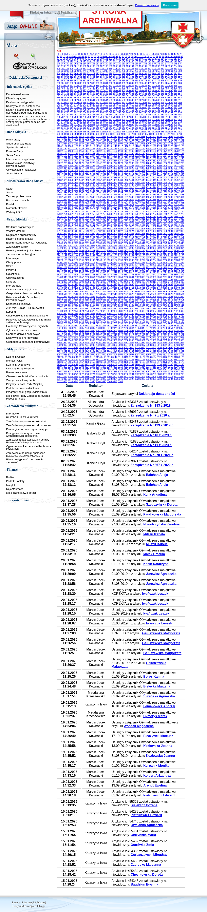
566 (110, 97)
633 (149, 102)
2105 (114, 250)
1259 (142, 160)
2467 (81, 289)
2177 (131, 257)
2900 (59, 335)
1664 (92, 204)
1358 (181, 170)
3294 (75, 376)
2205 (159, 260)
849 (80, 122)
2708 (142, 313)
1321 (103, 168)
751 (158, 112)
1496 (181, 185)
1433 (86, 180)
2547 (142, 296)
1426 (176, 177)
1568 (70, 194)
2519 (114, 294)
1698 (153, 207)
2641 (153, 306)
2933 (114, 337)
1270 (75, 163)
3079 (159, 352)
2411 (153, 282)
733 (80, 112)
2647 (59, 308)
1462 (120, 182)
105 (123, 59)
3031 (148, 347)
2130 (126, 253)
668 (175, 105)
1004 (129, 134)
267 (71, 73)
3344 (98, 381)
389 (97, 83)
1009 (156, 134)
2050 (64, 245)
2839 (103, 328)
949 (136, 129)
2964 (159, 340)
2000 (170, 238)
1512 (142, 187)
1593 (81, 197)
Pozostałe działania (18, 200)
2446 (92, 287)
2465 (70, 289)
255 (145, 71)
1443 (142, 180)
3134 (81, 359)
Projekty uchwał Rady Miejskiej (24, 384)
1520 (59, 190)
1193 (159, 153)
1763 (131, 214)
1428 (59, 180)
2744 (86, 318)
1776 (75, 216)
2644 (170, 306)
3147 (153, 359)
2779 (153, 320)
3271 (75, 374)
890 (132, 124)
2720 (81, 316)
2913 (131, 335)
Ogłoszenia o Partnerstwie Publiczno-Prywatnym (28, 447)
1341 (86, 170)
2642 (159, 306)
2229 (165, 262)
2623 (181, 304)
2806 (176, 323)
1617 (86, 199)
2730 (137, 316)
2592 (137, 301)
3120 (131, 357)
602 (141, 100)
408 (180, 83)
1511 (137, 187)
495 (180, 90)
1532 (126, 190)
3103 (165, 354)
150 (67, 63)
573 (141, 97)
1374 (142, 173)
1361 (70, 173)
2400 (92, 282)
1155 (75, 151)
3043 (86, 350)
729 (63, 112)
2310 (103, 272)
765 (93, 114)
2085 (131, 248)
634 (154, 102)
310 (132, 76)
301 (93, 76)
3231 (109, 369)
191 (119, 66)
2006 (75, 240)
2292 (131, 270)
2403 (109, 282)
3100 (148, 354)
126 (89, 61)
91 (73, 59)
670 (58, 107)
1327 (137, 168)
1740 (131, 211)
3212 (131, 367)
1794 (176, 216)
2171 (98, 257)
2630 (92, 306)
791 (80, 117)
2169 (86, 257)
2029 (75, 243)
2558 (75, 299)
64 (116, 56)
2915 (142, 335)
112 (154, 59)
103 (115, 59)
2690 (170, 311)
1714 (114, 209)
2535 (75, 296)
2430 (131, 284)
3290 (181, 374)
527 (67, 95)
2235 (70, 265)
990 (63, 134)
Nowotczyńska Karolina (161, 524)
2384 (131, 279)
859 (123, 122)
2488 (70, 291)
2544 (126, 296)
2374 (75, 279)
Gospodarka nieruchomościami (24, 293)
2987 (159, 342)
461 (158, 88)
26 (125, 54)
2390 (165, 279)
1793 (170, 216)
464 (171, 88)
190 (115, 66)
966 (84, 131)
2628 (81, 306)
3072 (120, 352)
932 (63, 129)
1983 (75, 238)
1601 (126, 197)
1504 (98, 187)
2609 (103, 304)
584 (63, 100)
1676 (159, 204)
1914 (75, 231)
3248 (75, 371)
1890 (70, 228)
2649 (70, 308)
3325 (120, 379)
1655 (170, 202)
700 (63, 110)
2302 (59, 272)
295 (67, 76)
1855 (131, 223)
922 (145, 126)
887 (119, 124)
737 (97, 112)
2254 (176, 265)
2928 (86, 337)
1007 (145, 134)
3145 (142, 359)
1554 (120, 192)
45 (58, 56)
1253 (109, 160)
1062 (70, 141)
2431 (137, 284)
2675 (86, 311)
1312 (181, 165)
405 (167, 83)
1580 (137, 194)
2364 (148, 277)
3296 (86, 376)
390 (102, 83)
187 (102, 66)
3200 (64, 367)
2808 (59, 325)
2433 (148, 284)
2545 (131, 296)
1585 (165, 194)
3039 (64, 350)
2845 (137, 328)
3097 (131, 354)
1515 (159, 187)
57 (95, 56)
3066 (86, 352)
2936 (131, 337)
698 (180, 107)
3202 (75, 367)
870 (171, 122)
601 (136, 100)
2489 (75, 291)
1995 (142, 238)
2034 (103, 243)
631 (141, 102)
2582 (81, 301)
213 (89, 68)
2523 (137, 294)
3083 (181, 352)
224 (136, 68)
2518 (109, 294)
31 (141, 54)
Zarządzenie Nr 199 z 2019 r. (152, 425)
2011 (103, 240)
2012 (109, 240)
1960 (75, 236)
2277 (176, 267)
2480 (153, 289)
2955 (109, 340)
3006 (137, 345)
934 (71, 129)
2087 (142, 248)
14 (88, 54)
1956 (181, 233)
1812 (148, 219)
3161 (103, 362)
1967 (114, 236)
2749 (114, 318)
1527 (98, 190)
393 (115, 83)
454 (128, 88)
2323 (176, 272)
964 (76, 131)
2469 (92, 289)
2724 (103, 316)
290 (171, 73)
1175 (59, 153)
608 (167, 100)
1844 (70, 223)
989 (58, 134)
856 (110, 122)
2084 (126, 248)
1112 (92, 146)
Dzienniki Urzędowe (18, 364)
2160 (165, 255)
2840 (109, 328)
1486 (126, 185)
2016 (131, 240)
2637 (131, 306)
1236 (142, 158)
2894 (153, 333)
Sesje (9, 192)
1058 (176, 139)
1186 (120, 153)
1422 (153, 177)
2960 (137, 340)
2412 (159, 282)
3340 (75, 381)
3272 (81, 374)
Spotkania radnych (17, 147)
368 (132, 80)
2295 (148, 270)
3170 (153, 362)
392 (110, 83)
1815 (165, 219)
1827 (103, 221)
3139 (109, 359)
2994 (70, 345)
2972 (75, 342)
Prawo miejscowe (16, 372)
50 (73, 56)
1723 (165, 209)
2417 (59, 284)
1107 (64, 146)
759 (67, 114)
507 (106, 93)
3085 (64, 354)
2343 (159, 274)
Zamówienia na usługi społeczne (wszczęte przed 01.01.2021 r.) (25, 454)
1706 (70, 209)
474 (89, 90)
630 (136, 102)
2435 (159, 284)
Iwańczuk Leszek (155, 593)
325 (71, 78)
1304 (137, 165)
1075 (142, 141)
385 (80, 83)
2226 (148, 262)
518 (154, 93)
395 (123, 83)
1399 (153, 175)
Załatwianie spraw (17, 246)
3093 (109, 354)
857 (115, 122)
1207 (109, 156)
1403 (176, 175)
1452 (64, 182)
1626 (137, 199)
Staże (9, 266)
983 (158, 131)
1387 (86, 175)
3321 (98, 379)
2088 (148, 248)
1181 (92, 153)
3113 (92, 357)
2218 (103, 262)
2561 (92, 299)
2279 (59, 270)
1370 (120, 173)
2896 (165, 333)
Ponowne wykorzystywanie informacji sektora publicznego (28, 321)
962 (67, 131)
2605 (81, 304)
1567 (64, 194)
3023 (103, 347)
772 (123, 114)
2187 (59, 260)
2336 (120, 274)
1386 (81, 175)
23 (116, 54)
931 (58, 129)
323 (63, 78)
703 (76, 110)
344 (154, 78)
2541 (109, 296)
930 (180, 126)
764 (89, 114)
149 (63, 63)
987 (175, 131)
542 (132, 95)
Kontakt (10, 204)
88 (64, 59)
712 (115, 110)
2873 (165, 330)
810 (162, 117)
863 (141, 122)
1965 (103, 236)
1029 (142, 136)
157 (97, 63)
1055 (159, 139)
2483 (170, 289)
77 (157, 56)
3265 (170, 371)
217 (106, 68)
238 (71, 71)
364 (115, 80)
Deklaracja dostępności (20, 102)
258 (158, 71)
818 (71, 119)
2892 (142, 333)
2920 (170, 335)
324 (67, 78)
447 (97, 88)
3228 (92, 369)
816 (63, 119)
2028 (70, 243)
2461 (176, 287)
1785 (126, 216)
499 (71, 93)
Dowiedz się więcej (147, 5)
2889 (126, 333)
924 (154, 126)
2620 (165, 304)
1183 (103, 153)
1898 (114, 228)
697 (175, 107)
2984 (142, 342)
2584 (92, 301)
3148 (159, 359)
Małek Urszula (154, 554)
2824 (148, 325)
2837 (92, 328)
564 (102, 97)
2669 (181, 308)
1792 (165, 216)
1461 (114, 182)
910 (93, 126)
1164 (126, 151)
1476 (70, 185)
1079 (165, 141)
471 (76, 90)
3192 (148, 364)
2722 (92, 316)
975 (123, 131)
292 (180, 73)
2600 (181, 301)
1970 (131, 236)
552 (175, 95)
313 (145, 76)
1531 (120, 190)
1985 (86, 238)
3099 (142, 354)
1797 (64, 219)
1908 (170, 228)
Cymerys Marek (155, 716)
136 (132, 61)
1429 (64, 180)
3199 (59, 367)
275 (106, 73)
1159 (98, 151)
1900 (126, 228)
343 (149, 78)
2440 (59, 287)
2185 (176, 257)
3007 (142, 345)
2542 (114, 296)
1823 (81, 221)
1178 (75, 153)
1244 (59, 160)
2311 (109, 272)
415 (84, 85)
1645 (114, 202)
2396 (70, 282)
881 (93, 124)
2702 (109, 313)
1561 (159, 192)
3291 (59, 376)
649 (93, 105)
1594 (86, 197)
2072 (59, 248)
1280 (131, 163)
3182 (92, 364)
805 (141, 117)
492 (167, 90)
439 (63, 88)
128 (97, 61)
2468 (86, 289)
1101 (159, 143)
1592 (75, 197)
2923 (59, 337)
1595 (92, 197)
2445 (86, 287)
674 (76, 107)
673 (71, 107)
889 (128, 124)
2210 (59, 262)
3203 (81, 367)
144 (167, 61)
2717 (64, 316)
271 (89, 73)
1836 (153, 221)
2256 (59, 267)
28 (131, 54)
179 (67, 66)
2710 (153, 313)
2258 (70, 267)
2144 (75, 255)
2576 (176, 299)
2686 (148, 311)
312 (141, 76)
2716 (59, 316)
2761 (181, 318)
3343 (92, 381)
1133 (81, 148)
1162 (114, 151)
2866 (126, 330)
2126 (103, 253)
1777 (81, 216)
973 (115, 131)
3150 (170, 359)
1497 (59, 187)
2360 (126, 277)
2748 (109, 318)
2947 (64, 340)
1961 (81, 236)
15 (91, 54)
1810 (137, 219)
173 (167, 63)
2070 (176, 245)
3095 (120, 354)
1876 (120, 226)
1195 (170, 153)
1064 (81, 141)
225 (141, 68)
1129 (59, 148)
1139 (114, 148)
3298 (98, 376)
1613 (64, 199)
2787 (70, 323)
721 (154, 110)
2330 (86, 274)
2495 (109, 291)
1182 (98, 153)
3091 (98, 354)
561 (89, 97)
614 (67, 102)
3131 (64, 359)
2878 (64, 333)
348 (171, 78)
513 (132, 93)
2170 (92, 257)
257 (154, 71)
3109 (70, 357)
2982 (131, 342)
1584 (159, 194)
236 (63, 71)
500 (76, 93)
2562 (98, 299)
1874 (109, 226)
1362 (75, 173)
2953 (98, 340)
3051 (131, 350)
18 (100, 54)
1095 (126, 143)
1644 (109, 202)
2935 (126, 337)
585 (67, 100)
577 (158, 97)
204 (175, 66)
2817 (109, 325)
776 (141, 114)
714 (123, 110)
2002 (181, 238)
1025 (120, 136)
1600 (120, 197)
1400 (159, 175)
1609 (170, 197)
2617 (148, 304)
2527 (159, 294)
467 (58, 90)
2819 (120, 325)
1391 (109, 175)
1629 (153, 199)
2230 (170, 262)
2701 (103, 313)
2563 (103, 299)
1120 (137, 146)
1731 (81, 211)
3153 (59, 362)
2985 (148, 342)
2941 (159, 337)
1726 (181, 209)
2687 (153, 311)
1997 (153, 238)
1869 (81, 226)
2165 (64, 257)
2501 (142, 291)
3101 (153, 354)
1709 (86, 209)
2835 (81, 328)
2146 (86, 255)
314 (149, 76)
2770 (103, 320)
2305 (75, 272)
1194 (165, 153)
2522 (131, 294)
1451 (59, 182)
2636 (126, 306)
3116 (109, 357)
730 (67, 112)
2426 (109, 284)
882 (97, 124)
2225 (142, 262)
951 (145, 129)
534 (97, 95)
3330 (148, 379)
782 (167, 114)
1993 (131, 238)
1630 (159, 199)
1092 (109, 143)
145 (171, 61)
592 (97, 100)
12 (82, 54)
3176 (59, 364)
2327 (70, 274)
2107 (126, 250)
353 (67, 80)
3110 (75, 357)
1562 (165, 192)
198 (149, 66)
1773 (59, 216)
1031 (153, 136)
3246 (64, 371)
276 (110, 73)
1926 (142, 231)
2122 (81, 253)
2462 (181, 287)
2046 (170, 243)
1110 (81, 146)
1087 (81, 143)
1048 (120, 139)
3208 (109, 367)
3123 (148, 357)
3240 (159, 369)
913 (106, 126)
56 (92, 56)
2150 (109, 255)
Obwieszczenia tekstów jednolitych (27, 376)
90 (70, 59)
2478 (142, 289)
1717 (131, 209)
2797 (126, 323)
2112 (153, 250)
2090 (159, 248)
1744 (153, 211)
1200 (70, 156)
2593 (142, 301)
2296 (153, 270)
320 (175, 76)
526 (63, 95)
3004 (126, 345)
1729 (70, 211)
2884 (98, 333)
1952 (159, 233)
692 (154, 107)
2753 (137, 318)
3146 (148, 359)
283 (141, 73)
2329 (81, 274)
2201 (137, 260)
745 (132, 112)
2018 (142, 240)
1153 (64, 151)
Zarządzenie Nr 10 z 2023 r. (151, 435)
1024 (114, 136)
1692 (120, 207)
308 (123, 76)
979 (141, 131)
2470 (98, 289)
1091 (103, 143)
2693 (59, 313)
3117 (114, 357)
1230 (109, 158)
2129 (120, 253)
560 (84, 97)
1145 (148, 148)
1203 (86, 156)
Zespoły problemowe (18, 196)
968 (93, 131)
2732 (148, 316)
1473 (181, 182)
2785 (59, 323)
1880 (142, 226)
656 (123, 105)
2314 (126, 272)
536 (106, 95)
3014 (181, 345)
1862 (170, 223)
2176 (126, 257)
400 (145, 83)
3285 (153, 374)
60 (104, 56)
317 (162, 76)
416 (89, 85)
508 (110, 93)
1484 (114, 185)
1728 (64, 211)
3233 (120, 369)
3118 (120, 357)
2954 (103, 340)
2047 (176, 243)
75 (151, 56)
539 (119, 95)
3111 (81, 357)
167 (141, 63)
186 (97, 66)
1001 (112, 134)
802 (128, 117)
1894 (92, 228)
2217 (98, 262)
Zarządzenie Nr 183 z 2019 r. (152, 405)
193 (128, 66)
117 (175, 59)
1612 (59, 199)
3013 (176, 345)
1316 (75, 168)
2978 (109, 342)
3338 (64, 381)
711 (110, 110)
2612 (120, 304)
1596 (98, 197)
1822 (75, 221)
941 (102, 129)
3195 (165, 364)
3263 (159, 371)
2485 (181, 289)
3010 (159, 345)
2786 (64, 323)
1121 (142, 146)
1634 (181, 199)
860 (128, 122)
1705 (64, 209)
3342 (86, 381)
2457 (153, 287)
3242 (170, 369)
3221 (181, 367)
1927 (148, 231)
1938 (81, 233)
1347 (120, 170)
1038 (64, 139)
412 (71, 85)
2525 (148, 294)
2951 (86, 340)
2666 (165, 308)
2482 (165, 289)
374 (158, 80)
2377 (92, 279)
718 (141, 110)
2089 (153, 248)
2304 (70, 272)
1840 (176, 221)
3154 (64, 362)
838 (158, 119)
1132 (75, 148)
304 (106, 76)
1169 (153, 151)
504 (93, 93)
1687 (92, 207)
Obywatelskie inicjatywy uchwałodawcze (20, 164)
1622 (114, 199)
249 (119, 71)
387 (89, 83)
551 (171, 95)
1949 (142, 233)
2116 (176, 250)
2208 (176, 260)
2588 (114, 301)
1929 (159, 231)
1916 (86, 231)
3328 (137, 379)
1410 (86, 177)
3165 (126, 362)
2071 (181, 245)
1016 (70, 136)
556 (67, 97)
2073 (64, 248)
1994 (137, 238)
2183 (165, 257)
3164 (120, 362)
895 (154, 124)
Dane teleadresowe (18, 94)
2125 (98, 253)
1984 (81, 238)
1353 (153, 170)
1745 (159, 211)
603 (145, 100)
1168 (148, 151)
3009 (153, 345)
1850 (103, 223)
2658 (120, 308)
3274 (92, 374)
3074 (131, 352)
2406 (126, 282)
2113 (159, 250)
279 (123, 73)
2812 (81, 325)
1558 (142, 192)
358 (89, 80)
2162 (176, 255)
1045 (103, 139)
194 (132, 66)
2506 (170, 291)
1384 (70, 175)
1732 (86, 211)
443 (80, 88)
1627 (142, 199)
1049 (126, 139)
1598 (109, 197)
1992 (126, 238)
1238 (153, 158)
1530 (114, 190)
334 (110, 78)
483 (128, 90)
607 (162, 100)
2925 (70, 337)
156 (93, 63)
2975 (92, 342)
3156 (75, 362)
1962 (86, 236)
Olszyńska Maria (143, 835)
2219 (109, 262)
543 (136, 95)
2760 (176, 318)
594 (106, 100)
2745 (92, 318)
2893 (148, 333)
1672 (137, 204)
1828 (109, 221)
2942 (165, 337)
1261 (153, 160)
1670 (126, 204)
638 (171, 102)
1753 (75, 214)
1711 (98, 209)
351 (58, 80)
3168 (142, 362)
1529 (109, 190)
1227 (92, 158)
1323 (114, 168)
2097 (70, 250)
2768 (92, 320)
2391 (170, 279)
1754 (81, 214)
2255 (181, 265)
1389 (98, 175)
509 (115, 93)
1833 (137, 221)
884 (106, 124)
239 (76, 71)
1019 (86, 136)
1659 (64, 204)
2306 (81, 272)
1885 (170, 226)
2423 (92, 284)
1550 (98, 192)
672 (67, 107)
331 (97, 78)
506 (102, 93)
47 (64, 56)
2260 (81, 267)
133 (119, 61)
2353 (86, 277)
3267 (181, 371)
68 (129, 56)
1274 (98, 163)
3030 (142, 347)
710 (106, 110)
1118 (126, 146)
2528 (165, 294)
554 (58, 97)
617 (80, 102)
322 (58, 78)
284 (145, 73)
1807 (120, 219)
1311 (176, 165)
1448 (170, 180)
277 (115, 73)
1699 (159, 207)
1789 (148, 216)
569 (123, 97)
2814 (92, 325)
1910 (181, 228)
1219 (176, 156)
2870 (148, 330)
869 (167, 122)
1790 (153, 216)
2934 (120, 337)
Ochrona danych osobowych (23, 333)
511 (123, 93)
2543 (120, 296)
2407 (131, 282)
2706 (131, 313)
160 (110, 63)
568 (119, 97)
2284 (86, 270)
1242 (176, 158)
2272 (148, 267)
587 (76, 100)
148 (58, 63)
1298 (103, 165)
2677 (98, 311)
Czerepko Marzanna (146, 864)
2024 (176, 240)
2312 (114, 272)
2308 (92, 272)
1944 (114, 233)
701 (67, 110)
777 (145, 114)
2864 (114, 330)
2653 (92, 308)
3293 (70, 376)
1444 (148, 180)
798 (110, 117)
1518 (176, 187)
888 (123, 124)
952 (149, 129)
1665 (98, 204)
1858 (148, 223)
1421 (148, 177)
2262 (92, 267)
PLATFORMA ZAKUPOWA (22, 417)
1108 (70, 146)
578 (162, 97)
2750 (120, 318)
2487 (64, 291)
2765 (75, 320)
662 (149, 105)
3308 (153, 376)
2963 (153, 340)
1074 (137, 141)
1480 (92, 185)
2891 (137, 333)
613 (63, 102)
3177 (64, 364)
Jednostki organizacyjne (20, 254)
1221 (59, 158)
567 (115, 97)
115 (167, 59)
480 (115, 90)
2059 (114, 245)
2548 (148, 296)
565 (106, 97)
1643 (103, 202)
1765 (142, 214)
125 (84, 61)
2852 (176, 328)
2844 (131, 328)
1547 (81, 192)
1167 (142, 151)
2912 (126, 335)
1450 (181, 180)
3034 (165, 347)
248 (115, 71)
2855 (64, 330)
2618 (153, 304)
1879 (137, 226)
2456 (148, 287)
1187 (126, 153)
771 (119, 114)
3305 (137, 376)
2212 (70, 262)
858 (119, 122)
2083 (120, 248)
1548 (86, 192)
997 (93, 134)
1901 (131, 228)
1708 (81, 209)
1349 (131, 170)
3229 (98, 369)
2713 (170, 313)
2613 (126, 304)
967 (89, 131)
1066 (92, 141)
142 (158, 61)
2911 (120, 335)
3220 (176, 367)
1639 (81, 202)
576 (154, 97)
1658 (59, 204)
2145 (81, 255)
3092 (103, 354)
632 (145, 102)
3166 (131, 362)
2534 (70, 296)
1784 (120, 216)
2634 (114, 306)
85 (182, 56)
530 (80, 95)
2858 (81, 330)
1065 (86, 141)
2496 (114, 291)
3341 (81, 381)
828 (115, 119)
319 (171, 76)
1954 (170, 233)
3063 (70, 352)
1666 (103, 204)
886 (115, 124)
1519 (181, 187)
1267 (59, 163)
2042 (148, 243)
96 (89, 59)
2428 (120, 284)
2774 (126, 320)
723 (162, 110)
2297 (159, 270)
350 (180, 78)
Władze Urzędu (15, 230)
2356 (103, 277)
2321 (165, 272)
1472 (176, 182)
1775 (70, 216)
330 (93, 78)
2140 (181, 253)
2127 (109, 253)
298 (80, 76)
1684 (75, 207)
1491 (153, 185)
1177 (70, 153)
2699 (92, 313)
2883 (92, 333)
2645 (176, 306)
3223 (64, 369)
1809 (131, 219)
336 (119, 78)
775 (136, 114)
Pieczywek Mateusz (158, 736)
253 (136, 71)
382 (67, 83)
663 (154, 105)
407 (175, 83)
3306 (142, 376)
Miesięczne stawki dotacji (21, 492)
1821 (70, 221)
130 (106, 61)
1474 (59, 185)
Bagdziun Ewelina (144, 884)
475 (93, 90)
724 (167, 110)
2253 (170, 265)
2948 (70, 340)
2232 (181, 262)
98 (95, 59)
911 (97, 126)
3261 (148, 371)
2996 (81, 345)
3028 (131, 347)
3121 (137, 357)
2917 (153, 335)
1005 (134, 134)
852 (93, 122)
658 (132, 105)
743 (123, 112)
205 (180, 66)
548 (158, 95)
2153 (126, 255)
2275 (165, 267)
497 (63, 93)
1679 (176, 204)
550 (167, 95)
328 (84, 78)
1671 (131, 204)
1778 (86, 216)
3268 (59, 374)
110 (145, 59)
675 (80, 107)
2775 (131, 320)
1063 (75, 141)
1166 (137, 151)
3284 (148, 374)
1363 (81, 173)
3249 (81, 371)
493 (171, 90)
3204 (86, 367)
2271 (142, 267)
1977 (170, 236)
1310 (170, 165)
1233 (126, 158)
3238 (148, 369)
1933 (181, 231)
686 (128, 107)
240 (80, 71)
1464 (131, 182)
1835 (148, 221)
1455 (81, 182)
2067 (159, 245)
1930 (165, 231)
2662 (142, 308)
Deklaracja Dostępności (26, 77)
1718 (137, 209)
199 (154, 66)
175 (175, 63)
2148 (98, 255)
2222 (126, 262)
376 (167, 80)
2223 (131, 262)
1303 (131, 165)
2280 (64, 270)
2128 (114, 253)
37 (159, 54)
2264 (103, 267)
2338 (131, 274)
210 (76, 68)
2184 (170, 257)
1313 (59, 168)
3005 (131, 345)
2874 (170, 330)
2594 (148, 301)
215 (97, 68)
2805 (170, 323)
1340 (81, 170)
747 (141, 112)
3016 (64, 347)
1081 (176, 141)
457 (141, 88)
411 (67, 85)
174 (171, 63)
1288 (176, 163)
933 (67, 129)
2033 (98, 243)
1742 (142, 211)
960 (58, 131)
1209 (120, 156)
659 (136, 105)
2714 (176, 313)
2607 (92, 304)
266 (67, 73)
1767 (153, 214)
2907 (98, 335)
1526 (92, 190)
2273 (153, 267)
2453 (131, 287)
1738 (120, 211)
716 (132, 110)
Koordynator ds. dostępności (23, 106)
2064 (142, 245)
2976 (98, 342)
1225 (81, 158)
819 (76, 119)
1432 (81, 180)
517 (149, 93)
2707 (137, 313)
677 (89, 107)
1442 (137, 180)
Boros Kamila (153, 676)
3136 (92, 359)
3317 (75, 379)
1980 (59, 238)
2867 (131, 330)
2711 (159, 313)
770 (115, 114)
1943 (109, 233)
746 (136, 112)
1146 (153, 148)
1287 (170, 163)
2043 (153, 243)
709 (102, 110)
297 (76, 76)
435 (171, 85)
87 (61, 59)
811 (167, 117)
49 (70, 56)
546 (149, 95)
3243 (176, 369)
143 (162, 61)
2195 (103, 260)
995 (84, 134)
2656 (109, 308)
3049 (120, 350)
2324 (181, 272)
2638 (137, 306)
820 (80, 119)
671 (63, 107)
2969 (59, 342)
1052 (142, 139)
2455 (142, 287)
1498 (64, 187)
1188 (131, 153)
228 (154, 68)
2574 (165, 299)
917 (123, 126)
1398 (148, 175)
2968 (181, 340)
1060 (59, 141)
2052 (75, 245)
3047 (109, 350)
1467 (148, 182)
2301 (181, 270)
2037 (120, 243)
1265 (176, 160)
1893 (86, 228)
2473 (114, 289)
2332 (98, 274)
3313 (181, 376)
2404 (114, 282)
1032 (159, 136)
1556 (131, 192)
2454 (137, 287)
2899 (181, 333)
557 (71, 97)
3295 (81, 376)
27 (128, 54)
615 (71, 102)
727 (180, 110)
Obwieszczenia (15, 277)
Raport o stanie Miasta (19, 238)
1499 (70, 187)
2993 (64, 345)
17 (97, 54)
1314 (64, 168)
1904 (148, 228)
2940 (153, 337)
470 (71, 90)
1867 (70, 226)
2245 (126, 265)
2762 (59, 320)
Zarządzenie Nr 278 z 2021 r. (152, 455)
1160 (103, 151)
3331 (153, 379)
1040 (75, 139)
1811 (142, 219)
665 (162, 105)
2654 (98, 308)
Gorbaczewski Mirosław (149, 854)
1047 (114, 139)
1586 (170, 194)
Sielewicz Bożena (144, 805)
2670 (59, 311)
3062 (64, 352)
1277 (114, 163)
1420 (142, 177)
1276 (109, 163)
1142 (131, 148)
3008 (148, 345)
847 (71, 122)
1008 (151, 134)
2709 (148, 313)
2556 (64, 299)
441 (71, 88)
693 (158, 107)
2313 (120, 272)
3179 (75, 364)
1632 (170, 199)
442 (76, 88)
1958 (64, 236)
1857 (142, 223)
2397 (75, 282)
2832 (64, 328)
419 (102, 85)
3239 (153, 369)
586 (71, 100)
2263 (98, 267)
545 (145, 95)
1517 (170, 187)
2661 (137, 308)
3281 (131, 374)
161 (115, 63)
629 (132, 102)
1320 (98, 168)
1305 (142, 165)
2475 (126, 289)
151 (71, 63)
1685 (81, 207)
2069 (170, 245)
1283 (148, 163)
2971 (70, 342)
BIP (59, 51)
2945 (181, 337)
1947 (131, 233)
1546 (75, 192)
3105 (176, 354)
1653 (159, 202)
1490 (148, 185)
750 (154, 112)
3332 (159, 379)
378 (175, 80)
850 (84, 122)
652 (106, 105)
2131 (131, 253)
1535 (142, 190)
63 (113, 56)
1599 (114, 197)
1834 (142, 221)
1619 (98, 199)
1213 (142, 156)
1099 (148, 143)
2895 (159, 333)
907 (80, 126)
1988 (103, 238)
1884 (165, 226)
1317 (81, 168)
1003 (123, 134)
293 (58, 76)
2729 (131, 316)
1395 (131, 175)
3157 (81, 362)
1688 (98, 207)
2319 (153, 272)
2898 (176, 333)
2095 (59, 250)
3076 (142, 352)
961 (63, 131)
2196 (109, 260)
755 (175, 112)
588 (80, 100)
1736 (109, 211)
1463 (126, 182)
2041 (142, 243)
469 (67, 90)
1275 (103, 163)
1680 (181, 204)
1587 (176, 194)
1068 (103, 141)
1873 (103, 226)
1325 (126, 168)
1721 (153, 209)
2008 (86, 240)
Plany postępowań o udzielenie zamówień (24, 461)
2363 (142, 277)
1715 (120, 209)
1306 (148, 165)
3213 (137, 367)
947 (128, 129)
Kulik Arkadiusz (155, 494)
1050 (131, 139)
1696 (142, 207)
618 (84, 102)
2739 (59, 318)
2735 (165, 316)
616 (76, 102)
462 (162, 88)
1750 (59, 214)
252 (132, 71)
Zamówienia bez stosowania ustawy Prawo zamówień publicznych (27, 441)
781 (162, 114)
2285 (92, 270)
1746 (165, 211)
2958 (126, 340)
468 (63, 90)
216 (102, 68)
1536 (148, 190)
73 (144, 56)
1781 (103, 216)
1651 (148, 202)
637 (167, 102)
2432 (142, 284)
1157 (86, 151)
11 (79, 54)
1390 (103, 175)
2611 (114, 304)
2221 (120, 262)
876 (71, 124)
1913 (70, 231)
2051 (70, 245)
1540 (170, 190)
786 (58, 117)
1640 (86, 202)
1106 (59, 146)
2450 (114, 287)
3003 (120, 345)
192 (123, 66)
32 (144, 54)
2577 (181, 299)
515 (141, 93)
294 (63, 76)
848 (76, 122)
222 (128, 68)
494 (175, 90)
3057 (165, 350)
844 (58, 122)
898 (167, 124)
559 (80, 97)
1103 (170, 143)
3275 (98, 374)
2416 (181, 282)
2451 (120, 287)
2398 (81, 282)
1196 (176, 153)
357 (84, 80)
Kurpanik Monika (156, 765)
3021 (92, 347)
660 (141, 105)
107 (132, 59)
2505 (165, 291)
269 (80, 73)
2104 (109, 250)
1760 (114, 214)
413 (76, 85)
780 (158, 114)
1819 (59, 221)
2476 (131, 289)
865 (149, 122)
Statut (9, 188)
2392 (176, 279)
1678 (170, 204)
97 (92, 59)
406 (171, 83)
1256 (126, 160)
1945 (120, 233)
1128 (181, 146)
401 (149, 83)
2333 (103, 274)
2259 (75, 267)
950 (141, 129)
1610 (176, 197)
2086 (137, 248)
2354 (92, 277)
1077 (153, 141)
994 (80, 134)
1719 (142, 209)
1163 (120, 151)
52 (79, 56)
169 (149, 63)
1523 (75, 190)
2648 (64, 308)
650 (97, 105)
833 (136, 119)
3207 (103, 367)
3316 (70, 379)
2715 (181, 313)
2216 (92, 262)
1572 (92, 194)
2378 (98, 279)
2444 (81, 287)
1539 (165, 190)
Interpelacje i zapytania (20, 159)
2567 (126, 299)
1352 (148, 170)
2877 (59, 333)
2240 (98, 265)
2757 (159, 318)
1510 (131, 187)
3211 (126, 367)
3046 (103, 350)
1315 (70, 168)
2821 (131, 325)
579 (167, 97)
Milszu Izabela (154, 534)
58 (98, 56)
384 (76, 83)
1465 (137, 182)
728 (58, 112)
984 (162, 131)
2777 (142, 320)
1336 (59, 170)
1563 (170, 192)
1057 (170, 139)
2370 (181, 277)
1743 (148, 211)
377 (171, 80)
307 (119, 76)
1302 (126, 165)
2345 (170, 274)
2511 (70, 294)
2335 (114, 274)
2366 (159, 277)
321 (180, 76)
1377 (159, 173)
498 (67, 93)
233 (175, 68)
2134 (148, 253)
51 (76, 56)
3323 (109, 379)
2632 (103, 306)
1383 (64, 175)
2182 (159, 257)
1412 (98, 177)
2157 (148, 255)
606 (158, 100)
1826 (98, 221)
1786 (131, 216)
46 (61, 56)
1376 (153, 173)
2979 (114, 342)
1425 (170, 177)
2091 (165, 248)
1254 (114, 160)
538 (115, 95)
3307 (148, 376)
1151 (181, 148)
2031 (86, 243)
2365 (153, 277)
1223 (70, 158)
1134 (86, 148)
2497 (120, 291)
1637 (70, 202)
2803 (159, 323)
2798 (131, 323)
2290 (120, 270)
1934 (59, 233)
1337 (64, 170)
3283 (142, 374)
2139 (176, 253)
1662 (81, 204)
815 (58, 119)
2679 (109, 311)
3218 (165, 367)
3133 (75, 359)
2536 (81, 296)
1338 (70, 170)
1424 (165, 177)
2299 (170, 270)
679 (97, 107)
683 (115, 107)
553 (180, 95)
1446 (159, 180)
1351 (142, 170)
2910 (114, 335)
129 (102, 61)
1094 (120, 143)
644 (71, 105)
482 (123, 90)
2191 (81, 260)
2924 (64, 337)
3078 (153, 352)
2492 (92, 291)
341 (141, 78)
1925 (137, 231)
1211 (131, 156)
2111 (148, 250)
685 (123, 107)
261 (171, 71)
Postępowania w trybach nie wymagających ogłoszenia (23, 434)
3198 (181, 364)
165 (132, 63)
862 (136, 122)
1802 (92, 219)
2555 (59, 299)
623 (106, 102)
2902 (70, 335)
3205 (92, 367)
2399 (86, 282)
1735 (103, 211)
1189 (137, 153)
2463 (59, 289)
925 (158, 126)
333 (106, 78)
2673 (75, 311)
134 (123, 61)
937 (84, 129)
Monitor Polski (14, 360)
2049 (59, 245)
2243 (114, 265)
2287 (103, 270)
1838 (165, 221)
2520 (120, 294)
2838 (98, 328)
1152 (59, 151)
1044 (98, 139)
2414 (170, 282)
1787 (137, 216)
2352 (81, 277)
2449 (109, 287)
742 (119, 112)
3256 (120, 371)
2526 (153, 294)
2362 (137, 277)
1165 (131, 151)
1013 (179, 134)
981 (149, 131)
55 (89, 56)
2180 (148, 257)
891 (136, 124)
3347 (114, 381)
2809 (64, 325)
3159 (92, 362)
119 (58, 61)
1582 (148, 194)
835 (145, 119)
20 (107, 54)
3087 (75, 354)
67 (126, 56)
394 (119, 83)
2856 (70, 330)
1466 (142, 182)
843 (180, 119)
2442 (70, 287)
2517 (103, 294)
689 (141, 107)
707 (93, 110)
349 (175, 78)
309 (128, 76)
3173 (170, 362)
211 (80, 68)
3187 (120, 364)
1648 (131, 202)
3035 (170, 347)
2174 (114, 257)
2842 (120, 328)
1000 (106, 134)
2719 (75, 316)
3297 (92, 376)
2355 (98, 277)
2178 (137, 257)
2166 (70, 257)
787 (63, 117)
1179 (81, 153)
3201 (70, 367)
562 (93, 97)
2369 (176, 277)
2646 (181, 306)
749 (149, 112)
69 (132, 56)
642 (63, 105)
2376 (86, 279)
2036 (114, 243)
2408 (137, 282)
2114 (165, 250)
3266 (176, 371)
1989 (109, 238)
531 (84, 95)
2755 (148, 318)
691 (149, 107)
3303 (126, 376)
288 (162, 73)
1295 (86, 165)
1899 (120, 228)
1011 (168, 134)
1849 (98, 223)
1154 (70, 151)
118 (180, 59)
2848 (153, 328)
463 (167, 88)
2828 (170, 325)
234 (180, 68)
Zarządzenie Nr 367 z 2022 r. (152, 465)
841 (171, 119)
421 (110, 85)
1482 (103, 185)
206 (58, 68)
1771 (176, 214)
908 (84, 126)
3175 (181, 362)
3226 (81, 369)
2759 (170, 318)
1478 (81, 185)
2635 (120, 306)
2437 (170, 284)
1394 (126, 175)
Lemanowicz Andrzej (159, 706)
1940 (92, 233)
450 (110, 88)
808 (154, 117)
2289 (114, 270)
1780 (98, 216)
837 (154, 119)
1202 (81, 156)
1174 (181, 151)
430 (149, 85)
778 (149, 114)
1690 (109, 207)
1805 (109, 219)
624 (110, 102)
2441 (64, 287)
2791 (92, 323)
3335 (176, 379)
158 (102, 63)
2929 (92, 337)
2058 (109, 245)
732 (76, 112)
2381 (114, 279)
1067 (98, 141)
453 (123, 88)
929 (175, 126)
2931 (103, 337)
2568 (131, 299)
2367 (165, 277)
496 (58, 93)
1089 (92, 143)
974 (119, 131)
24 (119, 54)
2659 (126, 308)
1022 (103, 136)
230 (162, 68)
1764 (137, 214)
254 (141, 71)
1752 (70, 214)
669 (180, 105)
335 (115, 78)
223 (132, 68)
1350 (137, 170)
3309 (159, 376)
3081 (170, 352)
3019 (81, 347)
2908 (103, 335)
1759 (109, 214)
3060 (181, 350)
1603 (137, 197)
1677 (165, 204)
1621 (109, 199)
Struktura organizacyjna (20, 227)
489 (154, 90)
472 (80, 90)
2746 (98, 318)
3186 (114, 364)
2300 (176, 270)
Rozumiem (169, 5)
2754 (142, 318)
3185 (109, 364)
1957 (59, 236)
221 (123, 68)
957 (171, 129)
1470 (165, 182)
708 (97, 110)
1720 (148, 209)
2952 (92, 340)
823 (93, 119)
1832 (131, 221)
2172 (103, 257)
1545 (70, 192)
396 (128, 83)
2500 (137, 291)
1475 (64, 185)
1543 (59, 192)
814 (180, 117)
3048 (114, 350)
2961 (142, 340)
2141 (59, 255)
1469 (159, 182)
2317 (142, 272)
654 (115, 105)
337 (123, 78)
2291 (126, 270)
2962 (148, 340)
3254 (109, 371)
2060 (120, 245)
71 (138, 56)
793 (89, 117)
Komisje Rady (14, 151)
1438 (114, 180)
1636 (64, 202)
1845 (75, 223)
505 (97, 93)
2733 (153, 316)
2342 (153, 274)
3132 (70, 359)
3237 (142, 369)
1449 (176, 180)
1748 (176, 211)
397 (132, 83)
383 (71, 83)
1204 (92, 156)
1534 (137, 190)
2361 (131, 277)
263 (180, 71)
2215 (86, 262)
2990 (176, 342)
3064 (75, 352)
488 (149, 90)
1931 (170, 231)
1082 (181, 141)
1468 (153, 182)
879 (84, 124)
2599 (176, 301)
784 (175, 114)
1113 (98, 146)
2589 (120, 301)
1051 (137, 139)
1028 (137, 136)
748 (145, 112)
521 (167, 93)
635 (158, 102)
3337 (59, 381)
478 (106, 90)
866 (154, 122)
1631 (165, 199)
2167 (75, 257)
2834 (75, 328)
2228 (159, 262)
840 (167, 119)
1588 (181, 194)
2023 (170, 240)
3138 (103, 359)
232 (171, 68)
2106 (120, 250)
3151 (176, 359)
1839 (170, 221)
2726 (114, 316)
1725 (176, 209)
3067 (92, 352)
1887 (181, 226)
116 (171, 59)
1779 (92, 216)
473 (84, 90)
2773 (120, 320)
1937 (75, 233)
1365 (92, 173)
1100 (153, 143)
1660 (70, 204)
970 (102, 131)
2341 (148, 274)
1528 (103, 190)
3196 (170, 364)
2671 (64, 311)
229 (158, 68)
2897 (170, 333)
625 (115, 102)
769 (110, 114)
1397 (142, 175)
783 (171, 114)
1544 (64, 192)
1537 (153, 190)
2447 (98, 287)
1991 (120, 238)
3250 (86, 371)
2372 (64, 279)
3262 (153, 371)
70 (135, 56)
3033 (159, 347)
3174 (176, 362)
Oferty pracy (13, 262)
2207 (170, 260)
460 (154, 88)
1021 (98, 136)
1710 (92, 209)
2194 (98, 260)
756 (180, 112)
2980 (120, 342)
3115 (103, 357)
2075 (75, 248)
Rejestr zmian (19, 500)
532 (89, 95)
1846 (81, 223)
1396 (137, 175)
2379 (103, 279)
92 (76, 59)
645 (76, 105)
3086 (70, 354)
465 (175, 88)
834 (141, 119)
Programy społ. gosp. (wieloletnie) (26, 391)
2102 (98, 250)
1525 (86, 190)
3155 (70, 362)
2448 (103, 287)
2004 (64, 240)
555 (63, 97)
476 (97, 90)
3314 (59, 379)
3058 (170, 350)
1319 (92, 168)
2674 (81, 311)
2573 (159, 299)
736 (93, 112)
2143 (70, 255)
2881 (81, 333)
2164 (59, 257)
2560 (86, 299)
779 (154, 114)
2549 (153, 296)
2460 (170, 287)
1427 (181, 177)
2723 (98, 316)
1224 (75, 158)
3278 (114, 374)
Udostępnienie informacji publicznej (27, 315)
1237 (148, 158)
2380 (109, 279)
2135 (153, 253)
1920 (109, 231)
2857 (75, 330)
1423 (159, 177)
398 (136, 83)
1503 (92, 187)
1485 (120, 185)
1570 (81, 194)
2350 (70, 277)
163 (123, 63)
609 (171, 100)
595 (110, 100)
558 (76, 97)
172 (162, 63)
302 (97, 76)
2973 (81, 342)
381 (63, 83)
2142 (64, 255)
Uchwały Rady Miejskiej (20, 368)
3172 (165, 362)
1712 (103, 209)
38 (162, 54)
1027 (131, 136)
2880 (75, 333)
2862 (103, 330)
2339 (137, 274)
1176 (64, 153)
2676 (92, 311)
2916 (148, 335)
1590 (64, 197)
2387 (148, 279)
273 (97, 73)
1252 (103, 160)
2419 (70, 284)
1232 (120, 158)
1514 (153, 187)
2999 (98, 345)
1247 (75, 160)
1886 (176, 226)
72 (141, 56)
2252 (165, 265)
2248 (142, 265)
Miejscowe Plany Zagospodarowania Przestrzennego (28, 397)
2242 (109, 265)
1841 (181, 221)
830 (123, 119)
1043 (92, 139)
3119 (126, 357)
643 (67, 105)
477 (102, 90)
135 (128, 61)
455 (132, 88)
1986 (92, 238)
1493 (165, 185)
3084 (59, 354)
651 (102, 105)
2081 (109, 248)
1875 (114, 226)
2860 (92, 330)
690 (145, 107)
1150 (176, 148)
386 (84, 83)
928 (171, 126)
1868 (75, 226)
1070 (114, 141)
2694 (64, 313)
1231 (114, 158)
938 (89, 129)
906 (76, 126)
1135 (92, 148)
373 (154, 80)
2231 (176, 262)
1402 (170, 175)
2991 (181, 342)
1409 (81, 177)
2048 (181, 243)
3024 (109, 347)
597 (119, 100)
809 (158, 117)
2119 (64, 253)
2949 (75, 340)
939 (93, 129)
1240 (165, 158)
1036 (181, 136)
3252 (98, 371)
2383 (126, 279)
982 (154, 131)
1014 (59, 136)
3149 (165, 359)
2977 (103, 342)
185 (93, 66)
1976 (165, 236)
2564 (109, 299)
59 (101, 56)
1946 (126, 233)
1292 (70, 165)
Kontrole (11, 281)
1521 (64, 190)
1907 (165, 228)
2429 (126, 284)
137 (136, 61)
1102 (165, 143)
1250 (92, 160)
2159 (159, 255)
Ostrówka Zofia (142, 845)
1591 (70, 197)
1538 (159, 190)
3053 (142, 350)
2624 (59, 306)
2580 (70, 301)
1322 (109, 168)
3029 (137, 347)
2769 (98, 320)
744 (128, 112)
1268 (64, 163)
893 (145, 124)
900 (175, 124)
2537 (86, 296)
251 (128, 71)
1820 (64, 221)
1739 (126, 211)
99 (98, 59)
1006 (140, 134)
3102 (159, 354)
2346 (176, 274)
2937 (137, 337)
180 (71, 66)
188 (106, 66)
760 (71, 114)
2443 (75, 287)
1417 (126, 177)
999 (102, 134)
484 (132, 90)
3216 (153, 367)
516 (145, 93)
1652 (153, 202)
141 (154, 61)
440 (67, 88)
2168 (81, 257)
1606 (153, 197)
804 (136, 117)
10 (76, 54)
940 (97, 129)
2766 (81, 320)
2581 (75, 301)
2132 (137, 253)
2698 (86, 313)
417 (93, 85)
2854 (59, 330)
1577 (120, 194)
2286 (98, 270)
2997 (86, 345)
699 (58, 110)
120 (63, 61)
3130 (59, 359)
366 (123, 80)
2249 (148, 265)
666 (167, 105)
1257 (131, 160)
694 (162, 107)
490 (158, 90)
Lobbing (11, 311)
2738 (181, 316)
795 (97, 117)
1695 (137, 207)
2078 (92, 248)
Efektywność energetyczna (22, 337)
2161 (170, 255)
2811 (75, 325)
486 (141, 90)
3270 (70, 374)
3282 (137, 374)
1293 (75, 165)
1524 (81, 190)
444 (84, 88)
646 (80, 105)
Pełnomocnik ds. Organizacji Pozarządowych (23, 299)
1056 (165, 139)
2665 (159, 308)
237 (67, 71)
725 (171, 110)
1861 (165, 223)
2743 (81, 318)
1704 (59, 209)
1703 (181, 207)
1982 (70, 238)
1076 (148, 141)
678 (93, 107)
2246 (131, 265)
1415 (114, 177)
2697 (81, 313)
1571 (86, 194)
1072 (126, 141)
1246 (70, 160)
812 (171, 117)
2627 (75, 306)
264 (58, 73)
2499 (131, 291)
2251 (159, 265)
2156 (142, 255)
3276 (103, 374)
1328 (142, 168)
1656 (176, 202)
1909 (176, 228)
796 (102, 117)
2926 (75, 337)
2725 (109, 316)
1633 (176, 199)
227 (149, 68)
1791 (159, 216)
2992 (59, 345)
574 (145, 97)
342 (145, 78)
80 (166, 56)
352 (63, 80)
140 (149, 61)
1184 (109, 153)
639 (175, 102)
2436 (165, 284)
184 (89, 66)
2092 (170, 248)
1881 (148, 226)
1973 (148, 236)
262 (175, 71)
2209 (181, 260)
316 (158, 76)
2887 (114, 333)
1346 (114, 170)
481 (119, 90)
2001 (176, 238)
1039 (70, 139)
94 (82, 59)
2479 (148, 289)
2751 (126, 318)
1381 (181, 173)
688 (136, 107)
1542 (181, 190)
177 (58, 66)
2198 (120, 260)
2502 (148, 291)
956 (167, 129)
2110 (142, 250)
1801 (86, 219)
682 (110, 107)
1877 (126, 226)
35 (153, 54)
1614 (70, 199)
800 (119, 117)
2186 (181, 257)
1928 (153, 231)
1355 (165, 170)
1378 (165, 173)
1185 (114, 153)
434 (167, 85)
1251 (98, 160)
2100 (86, 250)
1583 (153, 194)
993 (76, 134)
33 (147, 54)
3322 (103, 379)
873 (58, 124)
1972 (142, 236)
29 (134, 54)
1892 (81, 228)
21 (110, 54)
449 (106, 88)
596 (115, 100)
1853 (120, 223)
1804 (103, 219)
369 (136, 80)
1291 (64, 165)
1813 (153, 219)
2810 (70, 325)
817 (67, 119)
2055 (92, 245)
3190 (137, 364)
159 (106, 63)
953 (154, 129)
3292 (64, 376)
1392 (114, 175)
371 (145, 80)
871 (175, 122)
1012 (173, 134)
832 (132, 119)
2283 (81, 270)
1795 (181, 216)
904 (67, 126)
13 (85, 54)
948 (132, 129)
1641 (92, 202)
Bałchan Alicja (157, 475)
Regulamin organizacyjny (21, 234)
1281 (137, 163)
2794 (109, 323)
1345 (109, 170)
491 (162, 90)
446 (93, 88)
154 (84, 63)
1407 (70, 177)
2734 (159, 316)
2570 (142, 299)
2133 (142, 253)
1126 (170, 146)
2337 (126, 274)
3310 (165, 376)
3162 (109, 362)
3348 (120, 381)
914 (110, 126)
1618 (92, 199)
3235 (131, 369)
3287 (165, 374)
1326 (131, 168)
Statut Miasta (14, 173)
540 (123, 95)
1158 (92, 151)
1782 (109, 216)
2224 (137, 262)
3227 (86, 369)
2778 (148, 320)
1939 (86, 233)
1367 (103, 173)
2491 (86, 291)
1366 (98, 173)
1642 (98, 202)
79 (163, 56)
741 (115, 112)
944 (115, 129)
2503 (153, 291)
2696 (75, 313)
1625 (131, 199)
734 (84, 112)
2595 (153, 301)
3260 (142, 371)
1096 (131, 143)
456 (136, 88)
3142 (126, 359)
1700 (165, 207)
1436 (103, 180)
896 (158, 124)
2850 (165, 328)
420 (106, 85)
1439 (120, 180)
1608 (165, 197)
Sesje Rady (13, 155)
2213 (75, 262)
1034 (170, 136)
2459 (165, 287)
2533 (64, 296)
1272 (86, 163)
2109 (137, 250)
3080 (165, 352)
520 (162, 93)
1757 (98, 214)
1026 (126, 136)
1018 (81, 136)
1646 (120, 202)
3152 (181, 359)
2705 (126, 313)
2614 (131, 304)
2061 (126, 245)
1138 (109, 148)
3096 (126, 354)
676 (84, 107)
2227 (153, 262)
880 (89, 124)
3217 (159, 367)
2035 (109, 243)
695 (167, 107)
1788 (142, 216)
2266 (114, 267)
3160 (98, 362)
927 (167, 126)
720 (149, 110)
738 (102, 112)
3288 (170, 374)
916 (119, 126)
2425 (103, 284)
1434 (92, 180)
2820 (126, 325)
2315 (131, 272)
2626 (70, 306)
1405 (59, 177)
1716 (126, 209)
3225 (75, 369)
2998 (92, 345)
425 (128, 85)
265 (63, 73)
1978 (176, 236)
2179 (142, 257)
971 (106, 131)
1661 (75, 204)
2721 (86, 316)
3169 (148, 362)
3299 (103, 376)
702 (71, 110)
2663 (148, 308)
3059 (176, 350)
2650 (75, 308)
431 (154, 85)
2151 (114, 255)
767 (102, 114)
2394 (59, 282)
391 (106, 83)
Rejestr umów (14, 488)
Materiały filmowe (16, 208)
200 (158, 66)
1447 (165, 180)
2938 (142, 337)
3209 (114, 367)
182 (80, 66)
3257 (126, 371)
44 (181, 54)
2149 (103, 255)
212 (84, 68)
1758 (103, 214)
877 (76, 124)
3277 (109, 374)
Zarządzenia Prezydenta (20, 380)
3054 (148, 350)
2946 (59, 340)
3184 (103, 364)
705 (84, 110)
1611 (181, 197)
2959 (131, 340)
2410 (148, 282)
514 (136, 93)
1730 (75, 211)
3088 (81, 354)
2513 (81, 294)
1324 (120, 168)
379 (180, 80)
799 (115, 117)
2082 (114, 248)
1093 (114, 143)
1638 (75, 202)
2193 (92, 260)
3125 (159, 357)
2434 (153, 284)
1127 (176, 146)
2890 (131, 333)
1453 (70, 182)
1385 (75, 175)
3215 (148, 367)
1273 (92, 163)
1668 (114, 204)
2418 (64, 284)
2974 (86, 342)
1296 (92, 165)
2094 (181, 248)
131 (110, 61)
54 (85, 56)
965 (80, 131)
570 (128, 97)
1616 (81, 199)
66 (123, 56)
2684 (137, 311)
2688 (159, 311)
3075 (137, 352)
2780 (159, 320)
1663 (86, 204)
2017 (137, 240)
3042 (81, 350)
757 (58, 114)
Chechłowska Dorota (147, 874)
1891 (75, 228)
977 (132, 131)
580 (171, 97)
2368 (170, 277)
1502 (86, 187)
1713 (109, 209)
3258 (131, 371)
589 (84, 100)
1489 (142, 185)
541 (128, 95)
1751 (64, 214)
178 (63, 66)
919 (132, 126)
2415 (176, 282)
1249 (86, 160)
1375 (148, 173)
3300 (109, 376)
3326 (126, 379)
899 (171, 124)
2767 (86, 320)
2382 (120, 279)
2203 (148, 260)
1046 (109, 139)
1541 (176, 190)
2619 (159, 304)
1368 (109, 173)
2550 (159, 296)
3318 (81, 379)
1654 (165, 202)
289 (167, 73)
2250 (153, 265)
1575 (109, 194)
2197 (114, 260)
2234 (64, 265)
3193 (153, 364)
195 (136, 66)
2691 (176, 311)
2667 (170, 308)
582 (180, 97)
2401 (98, 282)
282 (136, 73)
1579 (131, 194)
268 (76, 73)
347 (167, 78)
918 (128, 126)
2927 (81, 337)
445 (89, 88)
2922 (181, 335)
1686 (86, 207)
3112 (86, 357)
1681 (59, 207)
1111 (86, 146)
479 (110, 90)
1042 (86, 139)
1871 (92, 226)
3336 (181, 379)
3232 (114, 369)
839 (162, 119)
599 (128, 100)
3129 (181, 357)
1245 (64, 160)
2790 (86, 323)
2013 (114, 240)
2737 (176, 316)
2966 (170, 340)
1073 (131, 141)
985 (167, 131)
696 (171, 107)
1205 (98, 156)
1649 (137, 202)
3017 (70, 347)
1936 (70, 233)
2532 (59, 296)
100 (102, 59)
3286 (159, 374)
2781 (165, 320)
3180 (81, 364)
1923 (126, 231)
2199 (126, 260)
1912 (64, 231)
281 (132, 73)
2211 (64, 262)
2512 (75, 294)
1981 (64, 238)
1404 (181, 175)
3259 (137, 371)
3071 (114, 352)
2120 (70, 253)
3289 (176, 374)
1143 (137, 148)
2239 (92, 265)
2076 (81, 248)
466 (180, 88)
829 (119, 119)
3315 (64, 379)
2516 (98, 294)
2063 (137, 245)
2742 (75, 318)
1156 (81, 151)
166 (136, 63)
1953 (165, 233)
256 (149, 71)
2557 (70, 299)
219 (115, 68)
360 (97, 80)
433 (162, 85)
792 (84, 117)
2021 (159, 240)
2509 (59, 294)
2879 (70, 333)
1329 (148, 168)
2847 (148, 328)
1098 (142, 143)
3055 (153, 350)
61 (107, 56)
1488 (137, 185)
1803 (98, 219)
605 (154, 100)
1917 (92, 231)
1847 (86, 223)
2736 (170, 316)
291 (175, 73)
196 (141, 66)
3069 (103, 352)
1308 (159, 165)
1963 (92, 236)
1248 (81, 160)
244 (97, 71)
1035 (176, 136)
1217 (165, 156)
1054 (153, 139)
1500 (75, 187)
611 (180, 100)
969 (97, 131)
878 (80, 124)
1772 (181, 214)
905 (71, 126)
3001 (109, 345)
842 (175, 119)
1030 (148, 136)
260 (167, 71)
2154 (131, 255)
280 (128, 73)
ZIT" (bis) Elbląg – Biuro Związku (25, 307)
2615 (137, 304)
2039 (131, 243)
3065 (81, 352)
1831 (126, 221)
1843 (64, 223)
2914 (137, 335)
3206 (98, 367)
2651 (81, 308)
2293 (137, 270)
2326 (64, 274)
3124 (153, 357)
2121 (75, 253)
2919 (165, 335)
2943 (170, 337)
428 (141, 85)
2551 (165, 296)
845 (63, 122)
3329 (142, 379)
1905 (153, 228)
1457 (92, 182)
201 (162, 66)
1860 (159, 223)
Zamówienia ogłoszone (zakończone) (28, 425)
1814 (159, 219)
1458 (98, 182)
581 (175, 97)
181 (76, 66)
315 (154, 76)
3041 (75, 350)
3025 (114, 347)
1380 (176, 173)
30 (138, 54)
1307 (153, 165)
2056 (98, 245)
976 (128, 131)
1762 (126, 214)
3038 (59, 350)
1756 (92, 214)
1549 (92, 192)
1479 (86, 185)
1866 (64, 226)
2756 (153, 318)
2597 (165, 301)
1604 (142, 197)
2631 (98, 306)
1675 (153, 204)
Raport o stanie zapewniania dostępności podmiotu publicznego (27, 111)
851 (89, 122)
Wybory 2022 (14, 212)
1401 (165, 175)
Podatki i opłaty (15, 481)
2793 (103, 323)
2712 (165, 313)
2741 (70, 318)
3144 (137, 359)
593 (102, 100)
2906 (92, 335)
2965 (165, 340)
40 (169, 54)
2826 (159, 325)
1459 (103, 182)
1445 (153, 180)
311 (136, 76)
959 (180, 129)
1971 (137, 236)
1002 (117, 134)
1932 (176, 231)
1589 (59, 197)
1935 (64, 233)
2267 (120, 267)
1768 (159, 214)
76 (154, 56)
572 (136, 97)
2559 (81, 299)
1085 (70, 143)
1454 (75, 182)
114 (162, 59)
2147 (92, 255)
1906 (159, 228)
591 (93, 100)
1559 (148, 192)
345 (158, 78)
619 (89, 102)
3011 (165, 345)
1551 (103, 192)
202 (167, 66)
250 (123, 71)
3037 (181, 347)
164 (128, 63)
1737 (114, 211)
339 (132, 78)
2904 (81, 335)
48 (67, 56)
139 (145, 61)
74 (148, 56)
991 (67, 134)
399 (141, 83)
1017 (75, 136)
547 (154, 95)
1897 (109, 228)
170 (154, 63)
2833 (70, 328)
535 (102, 95)
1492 (159, 185)
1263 (165, 160)
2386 (142, 279)
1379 (170, 173)
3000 (103, 345)
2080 (103, 248)
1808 (126, 219)
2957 (120, 340)
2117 (181, 250)
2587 (109, 301)
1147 (159, 148)
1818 (181, 219)
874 (63, 124)
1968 (120, 236)
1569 (75, 194)
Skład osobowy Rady (18, 143)
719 (145, 110)
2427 (114, 284)
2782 (170, 320)
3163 (114, 362)
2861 (98, 330)
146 (175, 61)
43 (178, 54)
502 (84, 93)
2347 (181, 274)
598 (123, 100)
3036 (176, 347)
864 (145, 122)
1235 (137, 158)
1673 (142, 204)
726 (175, 110)
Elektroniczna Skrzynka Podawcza (27, 242)
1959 (70, 236)
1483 (109, 185)
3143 (131, 359)
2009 (92, 240)
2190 (75, 260)
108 (136, 59)
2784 (181, 320)
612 (58, 102)
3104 (170, 354)
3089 (86, 354)
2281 (70, 270)
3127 (170, 357)
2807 (181, 323)
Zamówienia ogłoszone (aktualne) (26, 421)
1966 (109, 236)
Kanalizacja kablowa (18, 303)
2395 (64, 282)
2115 (170, 250)
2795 (114, 323)
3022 (98, 347)
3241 (165, 369)
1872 (98, 226)
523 (175, 93)
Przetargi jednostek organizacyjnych (27, 429)
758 (63, 114)
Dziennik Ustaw (15, 356)
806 (145, 117)
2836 (86, 328)
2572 (153, 299)
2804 (165, 323)
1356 (170, 170)
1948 (137, 233)
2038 (126, 243)
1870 (86, 226)
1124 (159, 146)
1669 (120, 204)
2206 (165, 260)
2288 (109, 270)
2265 (109, 267)
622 (102, 102)
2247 (137, 265)
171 (158, 63)
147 (180, 61)
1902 (137, 228)
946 (123, 129)
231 (167, 68)
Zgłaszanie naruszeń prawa (22, 330)
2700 (98, 313)
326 (76, 78)
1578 (126, 194)
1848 (92, 223)
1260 (148, 160)
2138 (170, 253)
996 (89, 134)
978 (136, 131)
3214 (142, 367)
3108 (64, 357)
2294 (142, 270)
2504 (159, 291)
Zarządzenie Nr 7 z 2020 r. (150, 415)
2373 (70, 279)
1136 (98, 148)
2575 (170, 299)
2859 (86, 330)
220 (119, 68)
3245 (59, 371)
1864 (181, 223)
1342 (92, 170)
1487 (131, 185)
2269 (131, 267)
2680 (114, 311)
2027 (64, 243)
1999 (165, 238)
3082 (176, 352)
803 (132, 117)
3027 (126, 347)
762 (80, 114)
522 (171, 93)
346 (162, 78)
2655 (103, 308)
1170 (159, 151)
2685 (142, 311)
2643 (165, 306)
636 (162, 102)
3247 (70, 371)
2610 (109, 304)
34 (150, 54)
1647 (126, 202)
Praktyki (11, 269)
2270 (137, 267)
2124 (92, 253)
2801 (148, 323)
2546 (137, 296)
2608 (98, 304)
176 (180, 63)
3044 (92, 350)
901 (180, 124)
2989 (170, 342)
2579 (64, 301)
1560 (153, 192)
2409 (142, 282)
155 (89, 63)
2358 (114, 277)
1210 (126, 156)
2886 (109, 333)
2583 (86, 301)
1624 (126, 199)
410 (63, 85)
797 (106, 117)
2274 (159, 267)
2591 (131, 301)
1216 (159, 156)
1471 (170, 182)
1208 (114, 156)
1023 (109, 136)
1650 (142, 202)
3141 (120, 359)
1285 (159, 163)
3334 (170, 379)
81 (169, 56)
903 (63, 126)
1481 (98, 185)
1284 (153, 163)
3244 (181, 369)
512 (128, 93)
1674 (148, 204)
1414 (109, 177)
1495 (176, 185)
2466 (75, 289)
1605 (148, 197)
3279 (120, 374)
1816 (170, 219)
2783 (176, 320)
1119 (131, 146)
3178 (70, 364)
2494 (103, 291)
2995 (75, 345)
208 (67, 68)
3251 (92, 371)
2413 (165, 282)
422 (115, 85)
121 (67, 61)
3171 (159, 362)
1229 (103, 158)
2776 (137, 320)
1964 (98, 236)
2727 (120, 316)
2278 (181, 267)
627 (123, 102)
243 (93, 71)
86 (58, 59)
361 (102, 80)
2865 (120, 330)
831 (128, 119)
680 (102, 107)
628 (128, 102)
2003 (59, 240)
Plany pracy (13, 139)
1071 (120, 141)
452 (119, 88)
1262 (159, 160)
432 (158, 85)
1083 (59, 143)
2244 (120, 265)
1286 (165, 163)
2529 (170, 294)
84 (178, 56)
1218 (170, 156)
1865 (59, 226)
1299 (109, 165)
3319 (86, 379)
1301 (120, 165)
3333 (165, 379)
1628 (148, 199)
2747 (103, 318)
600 (132, 100)
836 (149, 119)
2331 (92, 274)
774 (132, 114)
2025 (181, 240)
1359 (59, 173)
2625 (64, 306)
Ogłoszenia (13, 273)
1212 (137, 156)
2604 (75, 304)
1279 (126, 163)
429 (145, 85)
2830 (181, 325)
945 (119, 129)
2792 (98, 323)
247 (110, 71)
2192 (86, 260)
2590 (126, 301)
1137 (103, 148)
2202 (142, 260)
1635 (59, 202)
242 (89, 71)
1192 (153, 153)
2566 (120, 299)
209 (71, 68)
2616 (142, 304)
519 (158, 93)
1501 (81, 187)
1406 (64, 177)
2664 (153, 308)
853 (97, 122)
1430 (70, 180)
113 (158, 59)
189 (110, 66)
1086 (75, 143)
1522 (70, 190)
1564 (176, 192)
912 (102, 126)
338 (128, 78)
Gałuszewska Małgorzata (161, 633)
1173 (176, 151)
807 (149, 117)
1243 (181, 158)
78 (160, 56)
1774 (64, 216)
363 (110, 80)
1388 (92, 175)
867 (158, 122)
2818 (114, 325)
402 (154, 83)
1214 (148, 156)
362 (106, 80)
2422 (86, 284)
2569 (137, 299)
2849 (159, 328)
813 (175, 117)
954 (158, 129)
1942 (103, 233)
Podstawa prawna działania (22, 388)
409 (58, 85)
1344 (103, 170)
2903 (75, 335)
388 (93, 83)
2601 (59, 304)
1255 (120, 160)
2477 (137, 289)
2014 (120, 240)
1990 (114, 238)
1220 (181, 156)
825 (102, 119)
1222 (64, 158)
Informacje (12, 258)
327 (80, 78)
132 (115, 61)
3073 (126, 352)
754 (171, 112)
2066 (153, 245)
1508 (120, 187)
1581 (142, 194)
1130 (64, 148)
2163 (181, 255)
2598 (170, 301)
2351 (75, 277)
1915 (81, 231)
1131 (70, 148)
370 (141, 80)
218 (110, 68)
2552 (170, 296)
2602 (64, 304)
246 (106, 71)
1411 (92, 177)
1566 (59, 194)
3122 (142, 357)
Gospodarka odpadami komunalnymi (28, 341)
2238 (86, 265)
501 (80, 93)
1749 (181, 211)
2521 (126, 294)
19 (103, 54)
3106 (181, 354)
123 (76, 61)
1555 (126, 192)
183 (84, 66)
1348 (126, 170)
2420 (75, 284)
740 (110, 112)
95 (85, 59)
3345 (103, 381)
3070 (109, 352)
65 (120, 56)
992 (71, 134)
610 (175, 100)
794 (93, 117)
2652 (86, 308)
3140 (114, 359)
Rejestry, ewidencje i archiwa (23, 250)
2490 (81, 291)
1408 (75, 177)
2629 (86, 306)
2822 (137, 325)
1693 (126, 207)
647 (84, 105)
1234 (131, 158)
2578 (59, 301)
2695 (70, 313)
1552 (109, 192)
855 (106, 122)
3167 (137, 362)
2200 (131, 260)
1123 (153, 146)
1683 (70, 207)
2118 (59, 253)
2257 (64, 267)
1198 (59, 156)
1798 (70, 219)
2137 (165, 253)
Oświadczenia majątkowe (21, 169)
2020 (153, 240)
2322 (170, 272)
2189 (70, 260)
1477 (75, 185)
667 (171, 105)
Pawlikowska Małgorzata (162, 514)
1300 (114, 165)
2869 (142, 330)
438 (58, 88)
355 (76, 80)
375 (162, 80)
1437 (109, 180)
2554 (181, 296)
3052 (137, 350)
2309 (98, 272)
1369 (114, 173)
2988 (165, 342)
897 (162, 124)
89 (67, 59)
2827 (165, 325)
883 (102, 124)
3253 (103, 371)
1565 (181, 192)
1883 (159, 226)
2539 (98, 296)
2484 (176, 289)
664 (158, 105)
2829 (176, 325)
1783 (114, 216)
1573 (98, 194)
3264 (165, 371)
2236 (75, 265)
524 (180, 93)
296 (71, 76)
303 (102, 76)
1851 (109, 223)
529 (76, 95)
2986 (153, 342)
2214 (81, 262)
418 (97, 85)
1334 (176, 168)
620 (93, 102)
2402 (103, 282)
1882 (153, 226)
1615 (75, 199)
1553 (114, 192)
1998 (159, 238)
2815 (98, 325)
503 (89, 93)
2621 (170, 304)
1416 (120, 177)
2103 (103, 250)
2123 (86, 253)
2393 (181, 279)
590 (89, 100)
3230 (103, 369)
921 (141, 126)
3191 (142, 364)
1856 (137, 223)
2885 (103, 333)
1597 (103, 197)
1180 (86, 153)
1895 (98, 228)
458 (145, 88)
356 (80, 80)
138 (141, 61)
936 (80, 129)
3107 (59, 357)
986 (171, 131)
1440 (126, 180)
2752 (131, 318)
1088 (86, 143)
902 (58, 126)
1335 (181, 168)
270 (84, 73)
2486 (59, 291)
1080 (170, 141)
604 (149, 100)
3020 (86, 347)
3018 (75, 347)
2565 (114, 299)
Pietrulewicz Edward (159, 795)
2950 (81, 340)
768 (106, 114)
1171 (165, 151)
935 (76, 129)
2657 (114, 308)
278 (119, 73)
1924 (131, 231)
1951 (153, 233)
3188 (126, 364)
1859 (153, 223)
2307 (86, 272)
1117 (120, 146)
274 (102, 73)
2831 (59, 328)
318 (167, 76)
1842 (59, 223)
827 (110, 119)
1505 (103, 187)
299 (84, 76)
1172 (170, 151)
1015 (64, 136)
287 (158, 73)
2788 (75, 323)
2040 (137, 243)
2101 (92, 250)
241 (84, 71)
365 (119, 80)
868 (162, 122)
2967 (176, 340)
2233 (59, 265)
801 (123, 117)
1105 (181, 143)
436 (175, 85)
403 (158, 83)
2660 (131, 308)
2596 (159, 301)
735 (89, 112)
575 (149, 97)
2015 (126, 240)
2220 (114, 262)
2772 (114, 320)
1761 (120, 214)
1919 (103, 231)
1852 (114, 223)
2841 (114, 328)
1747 (170, 211)
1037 (59, 139)
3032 (153, 347)
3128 (176, 357)
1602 (131, 197)
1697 (148, 207)
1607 (159, 197)
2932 (109, 337)
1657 (181, 202)
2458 (159, 287)
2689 (165, 311)
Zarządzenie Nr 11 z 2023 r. (151, 445)
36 (156, 54)
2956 (114, 340)
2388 (153, 279)
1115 (109, 146)
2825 (153, 325)
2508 (181, 291)
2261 (86, 267)
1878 (131, 226)
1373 (137, 173)
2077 (86, 248)
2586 (103, 301)
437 (180, 85)
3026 (120, 347)
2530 (176, 294)
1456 (86, 182)
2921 (176, 335)
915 (115, 126)
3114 (98, 357)
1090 (98, 143)
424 (123, 85)
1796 (59, 219)
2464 (64, 289)
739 (106, 112)
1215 (153, 156)
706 (89, 110)
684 (119, 107)
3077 (148, 352)
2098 (75, 250)
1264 (170, 160)
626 (119, 102)
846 (67, 122)
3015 (59, 347)
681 (106, 107)
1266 (181, 160)
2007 (81, 240)
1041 (81, 139)
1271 (81, 163)
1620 (103, 199)
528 (71, 95)
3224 (70, 369)
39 (165, 54)
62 (110, 56)
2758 (165, 318)
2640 (148, 306)
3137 (98, 359)
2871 (153, 330)
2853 (181, 328)
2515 (92, 294)
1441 (131, 180)
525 (58, 95)
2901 (64, 335)
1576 (114, 194)
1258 (137, 160)
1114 (103, 146)
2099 (81, 250)
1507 (114, 187)
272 (93, 73)
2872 (159, 330)
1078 (159, 141)
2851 (170, 328)
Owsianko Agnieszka (147, 825)
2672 (70, 311)
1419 (137, 177)
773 (128, 114)
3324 (114, 379)
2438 (176, 284)
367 (128, 80)
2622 (176, 304)
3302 (120, 376)
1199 (64, 156)
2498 (126, 291)
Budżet (10, 477)
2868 (137, 330)
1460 (109, 182)
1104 (176, 143)
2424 (98, 284)
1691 (114, 207)
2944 (176, 337)
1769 (165, 214)
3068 (98, 352)
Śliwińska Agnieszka (159, 696)
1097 (137, 143)
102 (110, 59)
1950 (148, 233)
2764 (70, 320)
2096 (64, 250)
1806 (114, 219)
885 (110, 124)
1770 (170, 214)
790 (76, 117)
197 (145, 66)
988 (180, 131)
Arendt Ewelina (155, 785)
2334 (109, 274)
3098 (137, 354)
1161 (109, 151)
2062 (131, 245)
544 (141, 95)
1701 (170, 207)
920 (136, 126)
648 (89, 105)
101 (106, 59)
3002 (114, 345)
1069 (109, 141)
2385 (137, 279)
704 (80, 110)
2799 (137, 323)
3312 (176, 376)
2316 (137, 272)
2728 (126, 316)
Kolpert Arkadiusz (157, 775)
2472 (109, 289)
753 (167, 112)
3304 (131, 376)
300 (89, 76)
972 (110, 131)
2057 (103, 245)
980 (145, 131)
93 (79, 59)
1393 (120, 175)
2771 (109, 320)
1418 (131, 177)
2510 (64, 294)
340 (136, 78)
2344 (165, 274)
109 (141, 59)
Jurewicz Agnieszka (161, 574)
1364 (86, 173)
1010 (162, 134)
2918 (159, 335)
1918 (98, 231)
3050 (126, 350)
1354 (159, 170)
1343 (98, 170)
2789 (81, 323)
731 (71, 112)
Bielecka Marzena (156, 686)
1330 (153, 168)
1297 (98, 165)
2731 (142, 316)
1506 (109, 187)
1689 (103, 207)
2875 (176, 330)
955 (162, 129)
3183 (98, 364)
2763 (64, 320)
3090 (92, 354)
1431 (75, 180)
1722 (159, 209)
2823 (142, 325)
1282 (142, 163)
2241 (103, 265)
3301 (114, 376)
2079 (98, 248)
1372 (131, 173)
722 (158, 110)
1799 (75, 219)
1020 (92, 136)
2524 (142, 294)
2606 (86, 304)
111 (149, 59)
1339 (75, 170)
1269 (70, 163)
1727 (59, 211)
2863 (109, 330)
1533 (131, 190)
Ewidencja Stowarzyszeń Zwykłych (27, 326)
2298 (165, 270)
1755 (86, 214)
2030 (81, 243)
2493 (98, 291)
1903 (142, 228)
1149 (170, 148)
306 (115, 76)
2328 (75, 274)
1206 (103, 156)
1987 (98, 238)
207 (63, 68)
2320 (159, 272)
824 (97, 119)
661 (145, 105)
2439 (181, 284)
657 (128, 105)
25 (122, 54)
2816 (103, 325)
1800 (81, 219)
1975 (159, 236)
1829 (114, 221)
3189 (131, 364)
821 (84, 119)
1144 (142, 148)
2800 (142, 323)
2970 (64, 342)
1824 (86, 221)
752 (162, 112)
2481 (159, 289)
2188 (64, 260)
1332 (165, 168)
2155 (137, 255)
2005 (70, 240)
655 (119, 105)
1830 (120, 221)
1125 (165, 146)
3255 (114, 371)
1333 (170, 168)
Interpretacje (13, 285)
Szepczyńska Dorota (161, 504)
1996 (148, 238)
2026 (59, 243)
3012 (170, 345)
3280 (126, 374)
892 (141, 124)
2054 (86, 245)
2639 (142, 306)
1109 (75, 146)
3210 (120, 367)
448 (102, 88)
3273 (86, 374)
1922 (120, 231)
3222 (59, 369)
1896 (103, 228)
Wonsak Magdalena (139, 726)
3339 (70, 381)
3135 (86, 359)
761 (76, 114)
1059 (181, 139)
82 (172, 56)
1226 (86, 158)
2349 (64, 277)
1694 (131, 207)
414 (80, 85)
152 (76, 63)
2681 (120, 311)
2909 (109, 335)
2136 (159, 253)
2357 (109, 277)
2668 (176, 308)
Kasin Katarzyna (156, 564)
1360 (64, 173)
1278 (120, 163)
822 (89, 119)
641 (58, 105)
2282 (75, 270)
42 (175, 54)
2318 (148, 272)
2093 (176, 248)
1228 (98, 158)
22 (113, 54)
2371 (59, 279)
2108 (131, 250)
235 (58, 71)
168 (145, 63)
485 (136, 90)
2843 (126, 328)
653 (110, 105)
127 (93, 61)
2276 (170, 267)
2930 (98, 337)
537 (110, 95)
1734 (98, 211)
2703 (114, 313)
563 (97, 97)
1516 (165, 187)
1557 (137, 192)
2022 (165, 240)
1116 (114, 146)
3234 (126, 369)
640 (180, 102)
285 (149, 73)
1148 (165, 148)
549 (162, 95)
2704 (120, 313)
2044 (159, 243)
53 (82, 56)
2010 (98, 240)
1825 (92, 221)
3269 (64, 374)
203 (171, 66)
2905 (86, 335)
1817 (176, 219)
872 (180, 122)
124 (80, 61)
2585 (98, 301)
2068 (165, 245)
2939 (148, 337)
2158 (153, 255)
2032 (92, 243)
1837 (159, 221)
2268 (126, 267)
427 (136, 85)
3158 (86, 362)
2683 (131, 311)
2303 (64, 272)
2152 (120, 255)
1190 (142, 153)
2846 (142, 328)
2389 (159, 279)
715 (128, 110)
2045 (165, 243)
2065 (148, 245)
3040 (70, 350)
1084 (64, 143)
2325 (59, 274)
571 (132, 97)
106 (128, 59)
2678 (103, 311)
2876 (181, 330)
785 (180, 114)
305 (110, 76)
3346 (109, 381)
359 (93, 80)
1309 (165, 165)
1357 (176, 170)
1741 (137, 211)
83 (175, 56)
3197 (176, 364)
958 (175, 129)
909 (89, 126)
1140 (120, 148)
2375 (81, 279)
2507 (176, 291)
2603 (70, 304)
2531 (181, 294)
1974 (153, 236)
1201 (75, 156)
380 (58, 83)
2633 (109, 306)
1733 (92, 211)
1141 (126, 148)
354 (71, 80)
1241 (170, 158)
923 (149, 126)
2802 (153, 323)
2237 (81, 265)
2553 (176, 296)
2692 (181, 311)
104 (119, 59)
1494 (170, 185)
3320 (92, 379)
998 (97, 134)
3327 (131, 379)
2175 (120, 257)
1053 (148, 139)
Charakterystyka (16, 98)
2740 (64, 318)
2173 (109, 257)
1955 (176, 233)
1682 (64, 207)
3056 (159, 350)
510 (119, 93)
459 (149, 88)
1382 (59, 175)
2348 (59, 277)
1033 (165, 136)
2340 (142, 274)
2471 (103, 289)
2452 (126, 287)
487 (145, 90)
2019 (148, 240)
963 (71, 131)
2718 (70, 316)
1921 (114, 231)
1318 (86, 168)
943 (110, 129)
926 (162, 126)
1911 (59, 231)
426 (132, 85)
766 (97, 114)
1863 (176, 223)
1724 (170, 209)
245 (102, 71)
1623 (120, 199)
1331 (159, 168)
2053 (81, 245)
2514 (86, 294)
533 (93, 95)
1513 (148, 187)
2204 (153, 260)
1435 (98, 180)
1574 (103, 194)
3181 (86, 364)
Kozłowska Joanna (157, 746)
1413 (103, 177)
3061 (59, 352)
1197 (181, 153)
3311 (170, 376)
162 (119, 63)
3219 (170, 367)
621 (97, 102)
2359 (120, 277)
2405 (120, 282)
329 (89, 78)
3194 (159, 364)
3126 (165, 357)
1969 (126, 236)
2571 (148, 299)
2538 (92, 296)
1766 (148, 214)
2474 (120, 289)
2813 (86, 325)
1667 (109, 204)
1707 (75, 209)
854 (102, 122)
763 (84, 114)
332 (102, 78)
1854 (126, 223)
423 (119, 85)
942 (106, 129)
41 (172, 54)
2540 (103, 296)
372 (149, 80)
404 (162, 83)
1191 (148, 153)
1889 (64, 228)
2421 (81, 284)
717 (136, 110)
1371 (126, 173)
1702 (176, 207)
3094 (114, 354)
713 (119, 110)
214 (93, 68)
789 (71, 117)
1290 (59, 165)
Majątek (11, 485)
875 (67, 124)
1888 (59, 228)
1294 (81, 165)
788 (67, 117)
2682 (126, 311)
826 (106, 119)
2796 (120, 323)
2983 (137, 342)
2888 (120, 333)
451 (115, 88)
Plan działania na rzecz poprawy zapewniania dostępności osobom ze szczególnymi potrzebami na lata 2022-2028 (28, 120)
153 (80, 63)
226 (145, 68)
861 (132, 122)
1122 (148, 146)
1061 (64, 141)
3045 (98, 350)
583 (58, 100)
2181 (153, 257)
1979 (181, 236)
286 (154, 73)
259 (162, 71)
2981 (126, 342)
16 (94, 54)
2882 (86, 333)
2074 (70, 248)
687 (132, 107)
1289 (181, 163)
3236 (137, 369)
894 (149, 124)
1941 (98, 233)
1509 (126, 187)
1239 (159, 158)
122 (71, 61)
